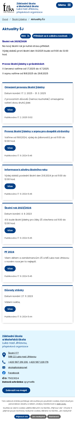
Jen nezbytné (38, 416)
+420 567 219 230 (18, 362)
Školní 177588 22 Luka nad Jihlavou (22, 355)
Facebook (10, 373)
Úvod (5, 19)
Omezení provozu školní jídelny (25, 87)
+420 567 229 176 (38, 362)
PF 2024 (9, 252)
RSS (25, 36)
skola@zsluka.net (17, 367)
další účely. (61, 404)
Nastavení (54, 416)
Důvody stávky (14, 290)
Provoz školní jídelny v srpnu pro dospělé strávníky (37, 131)
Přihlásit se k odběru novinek (52, 36)
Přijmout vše (22, 416)
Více (10, 109)
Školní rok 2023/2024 (18, 208)
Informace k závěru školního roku (26, 169)
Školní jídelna (19, 19)
